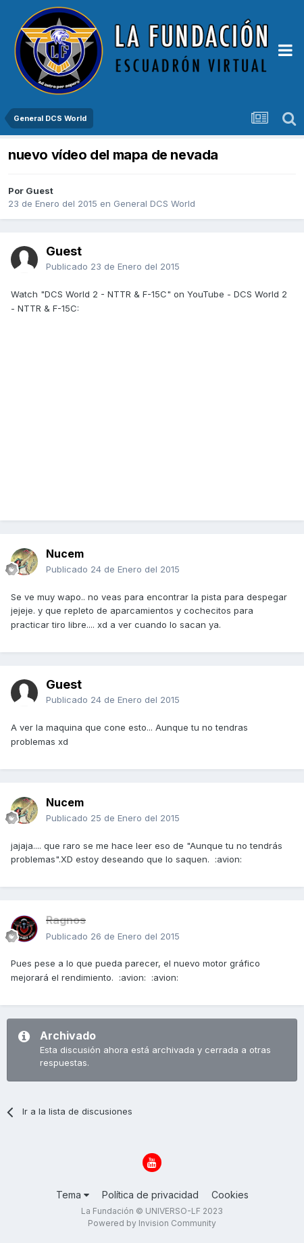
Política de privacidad (150, 1194)
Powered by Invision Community (152, 1223)
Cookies (230, 1194)
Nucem (65, 553)
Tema (72, 1194)
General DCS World (154, 203)
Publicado (113, 266)
